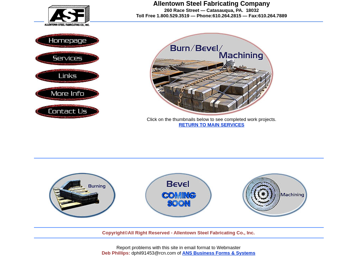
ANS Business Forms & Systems (218, 253)
